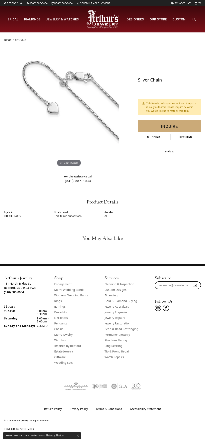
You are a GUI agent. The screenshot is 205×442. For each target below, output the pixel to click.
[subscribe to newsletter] (195, 285)
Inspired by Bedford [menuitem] (67, 346)
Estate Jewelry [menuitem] (63, 351)
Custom (179, 19)
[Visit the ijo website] (99, 386)
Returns (186, 137)
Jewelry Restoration (118, 323)
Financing (111, 295)
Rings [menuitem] (58, 301)
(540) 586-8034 (78, 181)
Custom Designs (116, 290)
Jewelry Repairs (115, 318)
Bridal (13, 19)
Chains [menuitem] (58, 329)
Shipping (153, 137)
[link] (13, 3)
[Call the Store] (14, 292)
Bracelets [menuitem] (60, 312)
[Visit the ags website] (76, 386)
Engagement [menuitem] (62, 284)
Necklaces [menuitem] (61, 318)
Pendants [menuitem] (60, 323)
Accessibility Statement (145, 409)
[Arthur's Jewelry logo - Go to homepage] (102, 19)
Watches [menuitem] (60, 340)
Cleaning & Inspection (119, 284)
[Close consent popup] (78, 435)
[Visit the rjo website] (136, 386)
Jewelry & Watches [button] (62, 19)
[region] (69, 107)
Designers (135, 19)
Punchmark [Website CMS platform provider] (27, 428)
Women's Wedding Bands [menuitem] (71, 295)
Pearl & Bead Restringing (121, 329)
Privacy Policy (79, 409)
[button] (181, 3)
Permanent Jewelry (117, 334)
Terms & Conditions (109, 409)
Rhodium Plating (116, 340)
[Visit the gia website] (119, 386)
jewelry (7, 39)
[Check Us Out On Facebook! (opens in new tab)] (166, 308)
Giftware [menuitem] (60, 357)
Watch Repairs (114, 357)
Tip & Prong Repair (117, 351)
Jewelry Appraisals (117, 306)
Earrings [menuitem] (59, 306)
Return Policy (53, 409)
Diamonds (32, 19)
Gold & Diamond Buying (121, 301)
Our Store (158, 19)
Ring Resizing (114, 346)
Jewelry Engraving (117, 312)
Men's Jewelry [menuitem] (63, 334)
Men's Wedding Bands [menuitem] (69, 290)
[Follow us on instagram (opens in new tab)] (158, 308)
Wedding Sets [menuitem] (63, 362)
